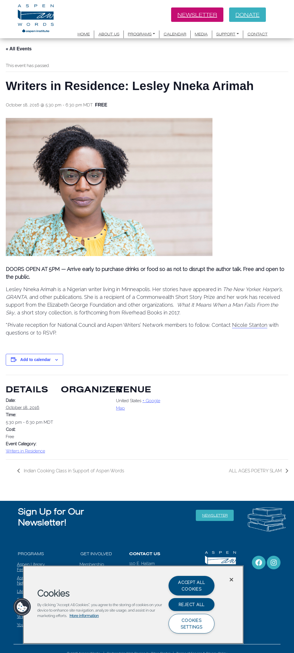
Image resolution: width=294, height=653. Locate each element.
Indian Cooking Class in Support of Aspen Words (73, 470)
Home (84, 34)
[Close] (231, 579)
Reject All (191, 604)
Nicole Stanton (249, 325)
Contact (257, 34)
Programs (140, 34)
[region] (133, 605)
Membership (92, 564)
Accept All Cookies (191, 585)
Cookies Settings (191, 623)
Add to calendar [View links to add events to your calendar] (35, 359)
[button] (22, 607)
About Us (108, 34)
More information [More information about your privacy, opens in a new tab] (84, 616)
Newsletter (197, 14)
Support (225, 34)
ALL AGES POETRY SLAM (256, 470)
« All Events (19, 48)
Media (201, 34)
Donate (247, 14)
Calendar (175, 34)
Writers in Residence (25, 451)
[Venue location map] (201, 414)
